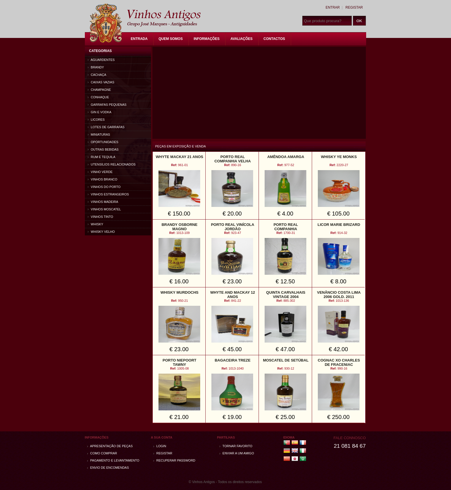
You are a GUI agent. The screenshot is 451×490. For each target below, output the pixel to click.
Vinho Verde (100, 172)
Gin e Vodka (100, 112)
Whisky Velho (101, 231)
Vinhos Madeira (103, 201)
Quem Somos (170, 39)
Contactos (274, 39)
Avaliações (241, 39)
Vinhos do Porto (104, 187)
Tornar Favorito (236, 446)
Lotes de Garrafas (106, 127)
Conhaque (98, 97)
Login (159, 446)
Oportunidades (103, 142)
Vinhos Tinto (100, 216)
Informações (206, 39)
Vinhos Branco (102, 179)
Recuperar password (174, 460)
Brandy (96, 67)
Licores (96, 119)
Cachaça (97, 74)
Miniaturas (99, 134)
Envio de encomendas (108, 467)
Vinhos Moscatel (104, 209)
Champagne (99, 89)
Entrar (333, 7)
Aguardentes (101, 60)
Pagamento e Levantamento (113, 460)
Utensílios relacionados (112, 164)
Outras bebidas (103, 149)
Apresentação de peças (110, 446)
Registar (354, 7)
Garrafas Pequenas (107, 104)
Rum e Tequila (101, 157)
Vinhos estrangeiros (108, 194)
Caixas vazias (101, 82)
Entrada (139, 39)
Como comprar (102, 453)
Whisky (95, 224)
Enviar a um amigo (236, 453)
